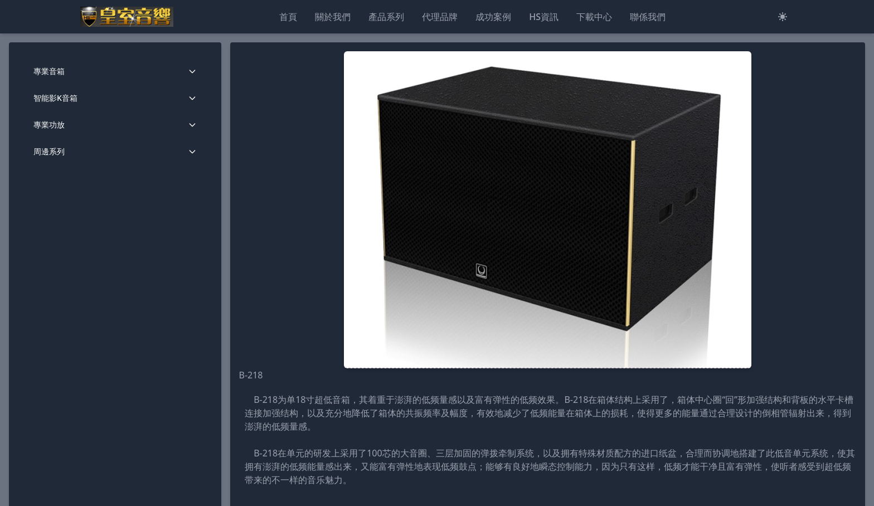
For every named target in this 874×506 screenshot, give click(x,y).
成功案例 (493, 17)
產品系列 (386, 17)
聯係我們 (648, 17)
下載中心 (594, 17)
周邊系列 (115, 151)
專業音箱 (115, 71)
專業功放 (115, 124)
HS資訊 (544, 17)
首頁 (288, 17)
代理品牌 (440, 17)
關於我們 (333, 17)
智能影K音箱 (115, 98)
